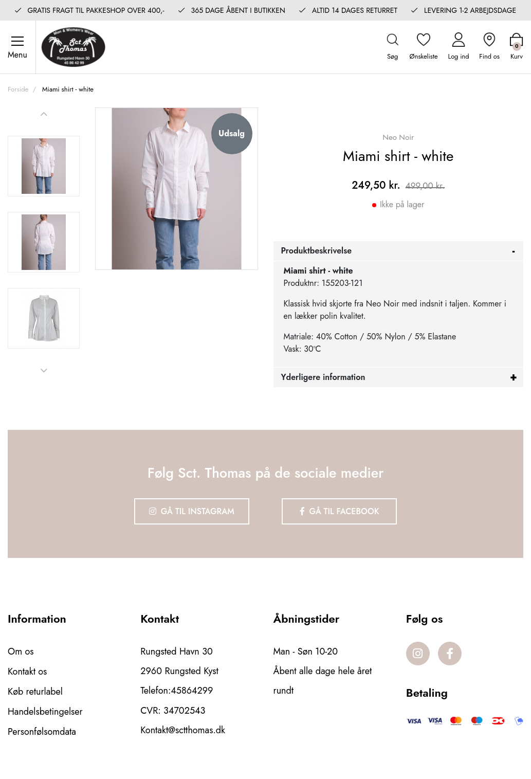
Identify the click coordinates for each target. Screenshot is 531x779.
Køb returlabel (35, 691)
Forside (18, 90)
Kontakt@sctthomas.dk (182, 730)
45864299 (192, 691)
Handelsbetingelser (45, 710)
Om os (21, 652)
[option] (44, 166)
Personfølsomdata (42, 730)
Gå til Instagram (191, 512)
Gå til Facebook (339, 512)
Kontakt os (27, 671)
